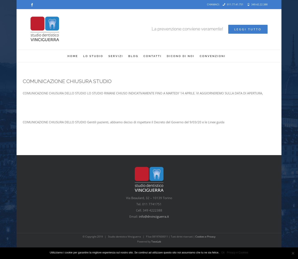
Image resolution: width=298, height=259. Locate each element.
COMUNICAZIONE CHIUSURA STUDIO (67, 81)
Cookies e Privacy (205, 236)
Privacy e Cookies (237, 252)
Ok (223, 252)
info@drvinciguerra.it (154, 216)
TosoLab (156, 241)
